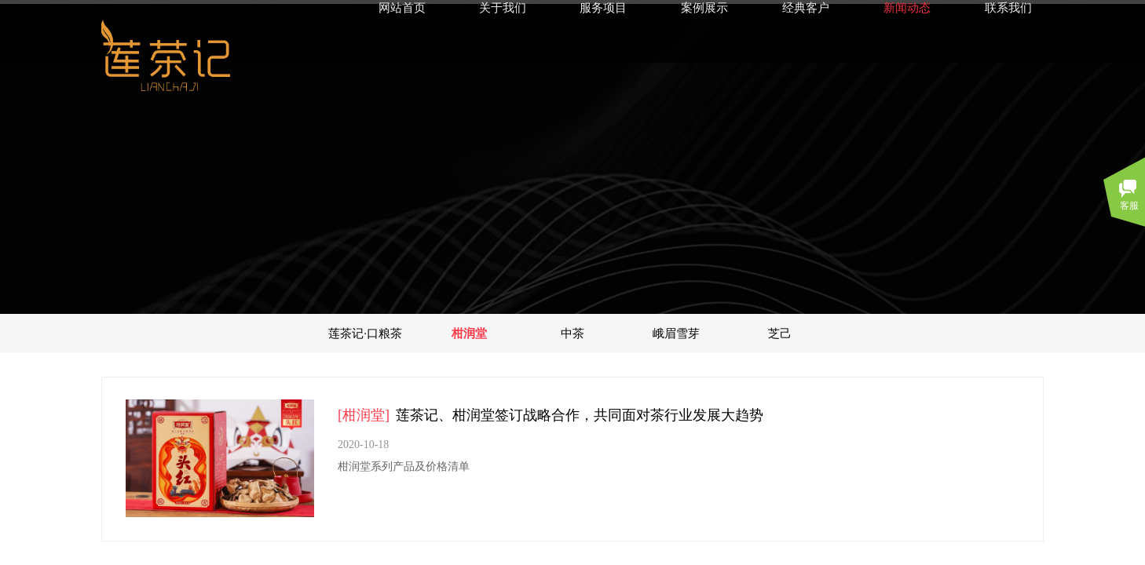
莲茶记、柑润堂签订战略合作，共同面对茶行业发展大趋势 (579, 415)
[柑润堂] (364, 415)
